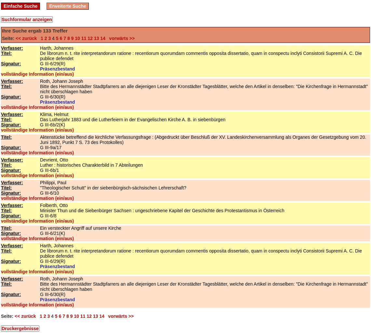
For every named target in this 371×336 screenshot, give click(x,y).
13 (96, 38)
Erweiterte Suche (67, 6)
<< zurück (27, 38)
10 (77, 38)
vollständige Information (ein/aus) (37, 74)
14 (102, 38)
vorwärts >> (121, 38)
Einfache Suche (20, 6)
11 (84, 38)
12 (90, 38)
